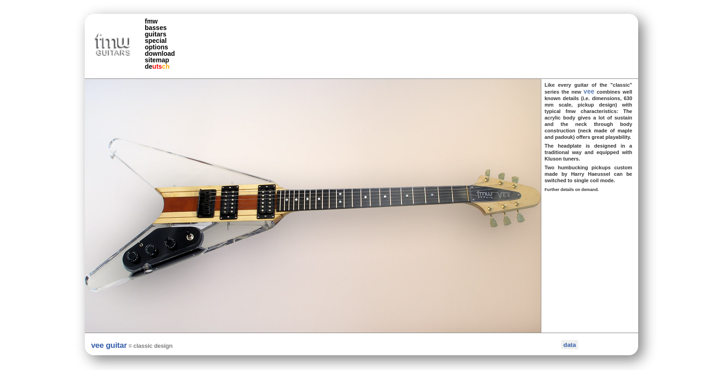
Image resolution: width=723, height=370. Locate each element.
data (569, 344)
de (157, 66)
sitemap (157, 60)
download (160, 53)
